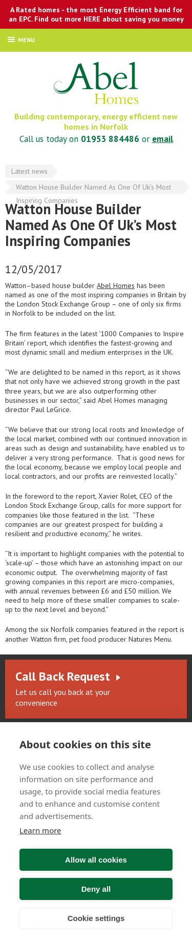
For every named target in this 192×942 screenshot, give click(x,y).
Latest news (29, 171)
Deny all (96, 889)
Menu (21, 40)
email (162, 139)
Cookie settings (96, 918)
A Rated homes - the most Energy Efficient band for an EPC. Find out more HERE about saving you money (96, 14)
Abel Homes (96, 83)
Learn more (40, 830)
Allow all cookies (96, 859)
